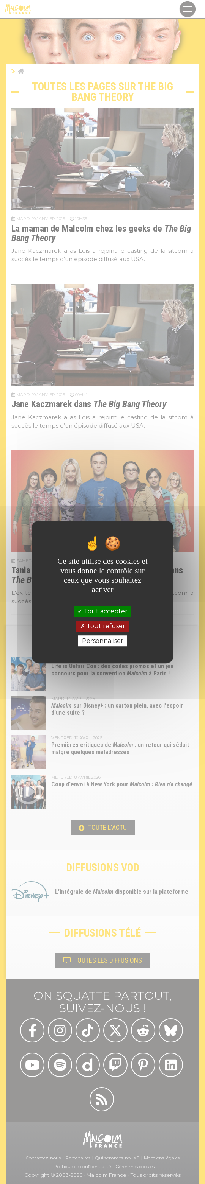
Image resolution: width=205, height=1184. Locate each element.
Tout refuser (102, 626)
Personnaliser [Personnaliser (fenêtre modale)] (102, 640)
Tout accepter (102, 611)
